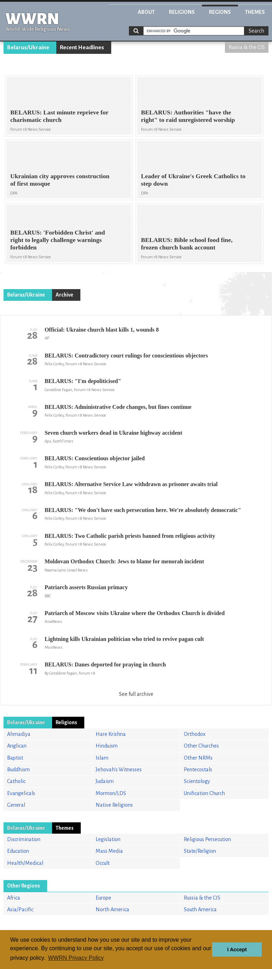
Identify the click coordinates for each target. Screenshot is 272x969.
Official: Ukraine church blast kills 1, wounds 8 (102, 330)
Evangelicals (21, 793)
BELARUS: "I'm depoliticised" (83, 381)
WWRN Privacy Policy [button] (76, 958)
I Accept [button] (236, 949)
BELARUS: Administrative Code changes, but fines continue (118, 407)
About (146, 12)
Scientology (197, 781)
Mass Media (109, 851)
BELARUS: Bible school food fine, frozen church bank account (187, 243)
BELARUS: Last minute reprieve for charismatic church (59, 116)
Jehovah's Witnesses (119, 769)
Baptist (15, 758)
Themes (255, 12)
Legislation (108, 839)
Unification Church (204, 793)
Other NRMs (198, 758)
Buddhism (18, 769)
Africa (13, 898)
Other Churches (201, 746)
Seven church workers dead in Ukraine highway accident (113, 433)
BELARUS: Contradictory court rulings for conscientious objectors (126, 356)
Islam (102, 758)
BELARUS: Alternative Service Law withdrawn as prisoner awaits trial (131, 484)
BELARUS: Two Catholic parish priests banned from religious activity (130, 536)
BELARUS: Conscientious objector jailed (95, 458)
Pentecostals (198, 769)
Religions (182, 12)
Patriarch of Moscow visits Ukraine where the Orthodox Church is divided (135, 613)
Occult (102, 863)
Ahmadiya (18, 734)
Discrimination (23, 839)
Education (18, 851)
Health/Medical (25, 863)
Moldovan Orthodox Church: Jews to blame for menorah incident (124, 561)
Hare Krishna (111, 734)
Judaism (105, 781)
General (16, 805)
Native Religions (114, 805)
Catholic (16, 781)
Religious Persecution (207, 839)
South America (200, 909)
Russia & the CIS (246, 47)
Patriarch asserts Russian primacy (86, 587)
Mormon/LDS (111, 793)
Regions (220, 12)
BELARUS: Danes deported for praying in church (105, 664)
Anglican (17, 746)
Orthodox (194, 734)
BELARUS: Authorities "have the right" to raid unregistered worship (188, 116)
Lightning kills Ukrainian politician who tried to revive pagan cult (124, 639)
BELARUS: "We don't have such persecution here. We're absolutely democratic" (143, 510)
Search (256, 31)
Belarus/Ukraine (28, 47)
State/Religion (200, 851)
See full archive (136, 694)
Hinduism (107, 746)
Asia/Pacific (20, 909)
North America (112, 909)
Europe (103, 898)
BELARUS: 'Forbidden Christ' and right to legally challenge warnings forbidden (57, 240)
